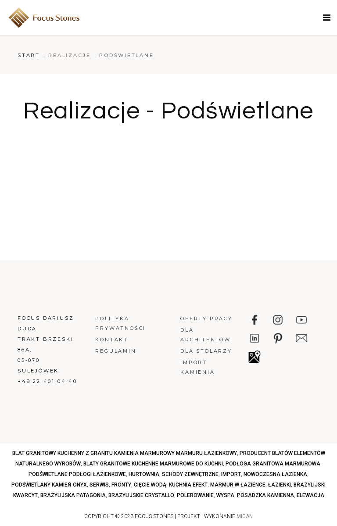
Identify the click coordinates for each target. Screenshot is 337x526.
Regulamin (115, 351)
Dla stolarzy (206, 351)
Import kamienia (197, 367)
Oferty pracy (206, 318)
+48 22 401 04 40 (47, 381)
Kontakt (111, 339)
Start (29, 55)
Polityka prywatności (120, 323)
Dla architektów (205, 335)
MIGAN (245, 516)
